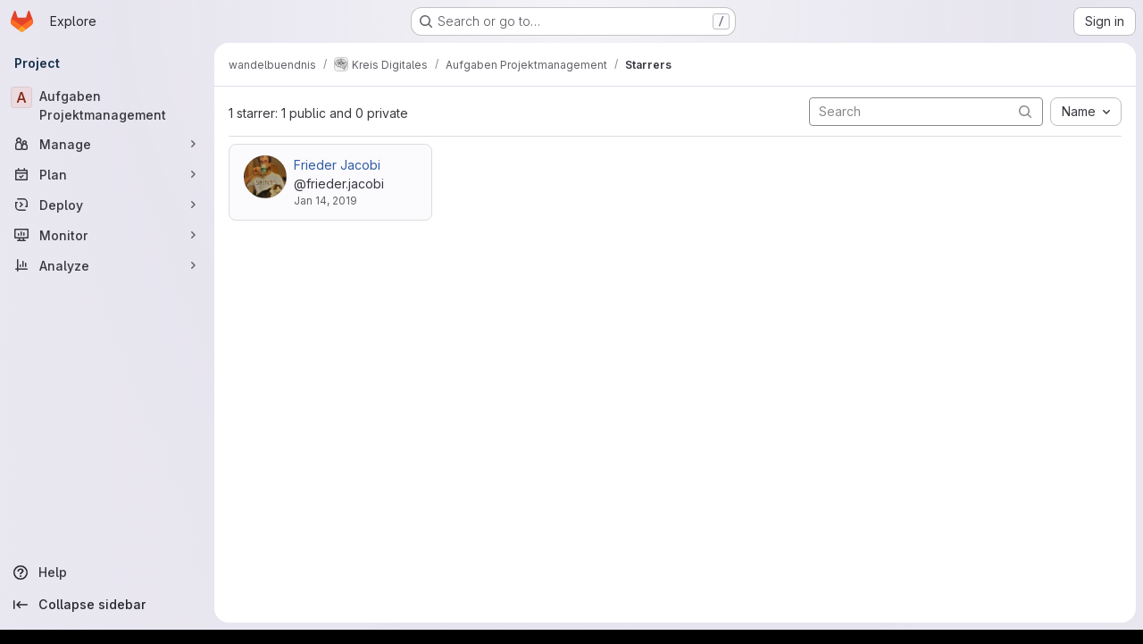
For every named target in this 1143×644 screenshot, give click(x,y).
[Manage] (107, 144)
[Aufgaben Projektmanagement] (107, 105)
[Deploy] (107, 204)
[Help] (107, 572)
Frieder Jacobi (337, 164)
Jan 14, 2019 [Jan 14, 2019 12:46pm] (325, 200)
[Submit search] (1025, 111)
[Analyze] (107, 265)
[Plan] (107, 174)
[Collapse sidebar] (107, 604)
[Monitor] (107, 235)
